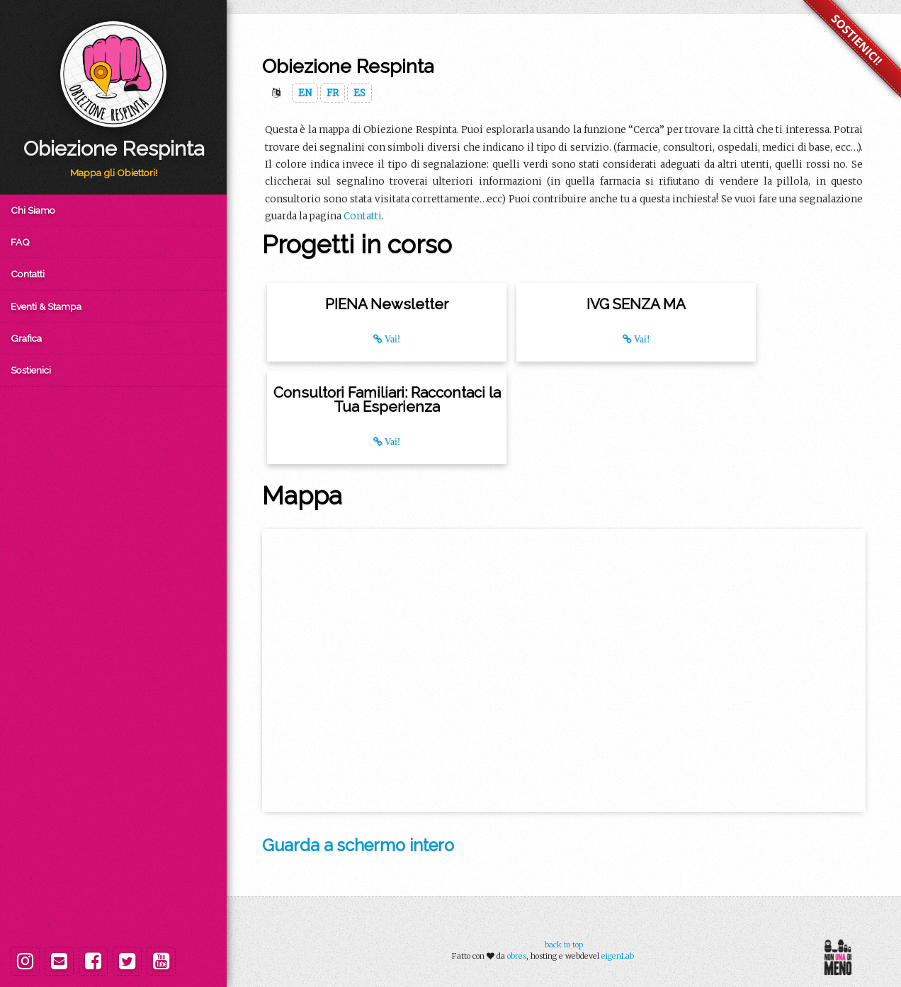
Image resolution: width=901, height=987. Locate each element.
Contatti (28, 273)
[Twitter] (127, 961)
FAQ (20, 242)
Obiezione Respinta (113, 149)
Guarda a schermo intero (358, 845)
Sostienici (31, 370)
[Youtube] (161, 961)
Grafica (26, 338)
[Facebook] (93, 961)
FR (333, 93)
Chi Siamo (33, 210)
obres (516, 956)
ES (359, 93)
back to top (564, 945)
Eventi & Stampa (46, 306)
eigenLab (617, 956)
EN (305, 93)
